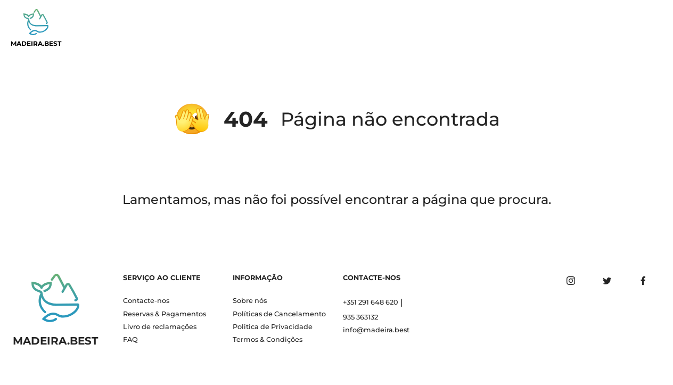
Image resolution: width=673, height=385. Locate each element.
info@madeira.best (376, 330)
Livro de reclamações (159, 327)
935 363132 (360, 317)
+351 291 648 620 (370, 302)
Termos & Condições (267, 339)
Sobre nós (250, 301)
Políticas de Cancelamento (279, 314)
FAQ (130, 339)
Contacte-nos (146, 301)
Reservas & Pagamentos (164, 314)
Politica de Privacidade (273, 327)
